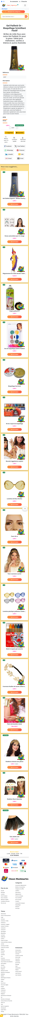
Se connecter (14, 1)
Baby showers (18, 952)
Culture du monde (5, 947)
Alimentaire (3, 913)
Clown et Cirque (4, 940)
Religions (3, 993)
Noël (16, 966)
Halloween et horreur (5, 960)
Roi (1, 997)
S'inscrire (24, 1)
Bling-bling (3, 933)
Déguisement (18, 894)
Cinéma (2, 938)
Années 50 (3, 922)
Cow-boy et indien (5, 945)
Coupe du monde (19, 955)
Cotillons (17, 890)
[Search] (13, 16)
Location (3, 894)
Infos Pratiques (4, 896)
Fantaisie (3, 951)
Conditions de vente (5, 901)
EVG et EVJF (17, 957)
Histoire (2, 965)
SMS (21, 154)
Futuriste (3, 958)
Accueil (2, 890)
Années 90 (3, 929)
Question (20, 133)
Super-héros (3, 1009)
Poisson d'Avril (18, 971)
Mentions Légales (4, 899)
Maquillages (18, 904)
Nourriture (3, 983)
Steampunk (3, 1008)
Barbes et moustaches (20, 887)
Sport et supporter (5, 1006)
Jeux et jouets (18, 899)
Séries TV (3, 1002)
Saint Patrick (18, 973)
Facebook (7, 146)
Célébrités (3, 936)
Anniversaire (18, 950)
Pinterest (20, 150)
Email (20, 158)
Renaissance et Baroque (6, 995)
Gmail (8, 158)
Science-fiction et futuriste (6, 1000)
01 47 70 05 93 (14, 855)
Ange (2, 917)
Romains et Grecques (5, 999)
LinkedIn (9, 154)
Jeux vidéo (3, 967)
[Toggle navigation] (25, 5)
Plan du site (3, 903)
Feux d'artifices (18, 897)
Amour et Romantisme (6, 915)
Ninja (2, 981)
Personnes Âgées (4, 984)
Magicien (3, 968)
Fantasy (2, 952)
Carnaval (3, 935)
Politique (3, 988)
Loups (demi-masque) (20, 903)
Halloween (17, 960)
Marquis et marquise (5, 972)
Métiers (2, 976)
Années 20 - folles (4, 920)
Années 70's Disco (5, 926)
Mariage (17, 964)
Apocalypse (3, 931)
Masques (17, 906)
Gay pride (17, 959)
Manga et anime (4, 970)
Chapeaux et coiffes (19, 888)
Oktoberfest (17, 968)
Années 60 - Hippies (5, 924)
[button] (25, 508)
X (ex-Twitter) (20, 146)
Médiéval (3, 974)
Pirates (2, 986)
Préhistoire (3, 990)
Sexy (2, 1004)
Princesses (3, 992)
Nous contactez (4, 897)
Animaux (3, 919)
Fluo (2, 956)
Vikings (2, 1011)
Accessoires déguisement (20, 885)
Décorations (18, 892)
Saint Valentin (18, 975)
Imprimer (9, 133)
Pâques (17, 969)
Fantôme (3, 954)
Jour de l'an (17, 962)
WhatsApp (9, 150)
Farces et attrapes (19, 896)
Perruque (17, 908)
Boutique (4, 9)
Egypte (2, 949)
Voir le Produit (14, 204)
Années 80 (3, 928)
